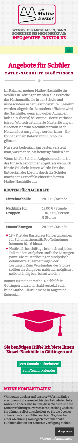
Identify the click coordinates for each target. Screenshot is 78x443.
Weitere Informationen (56, 439)
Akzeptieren (64, 431)
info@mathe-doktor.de (39, 37)
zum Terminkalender (39, 371)
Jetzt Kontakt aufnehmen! (39, 364)
